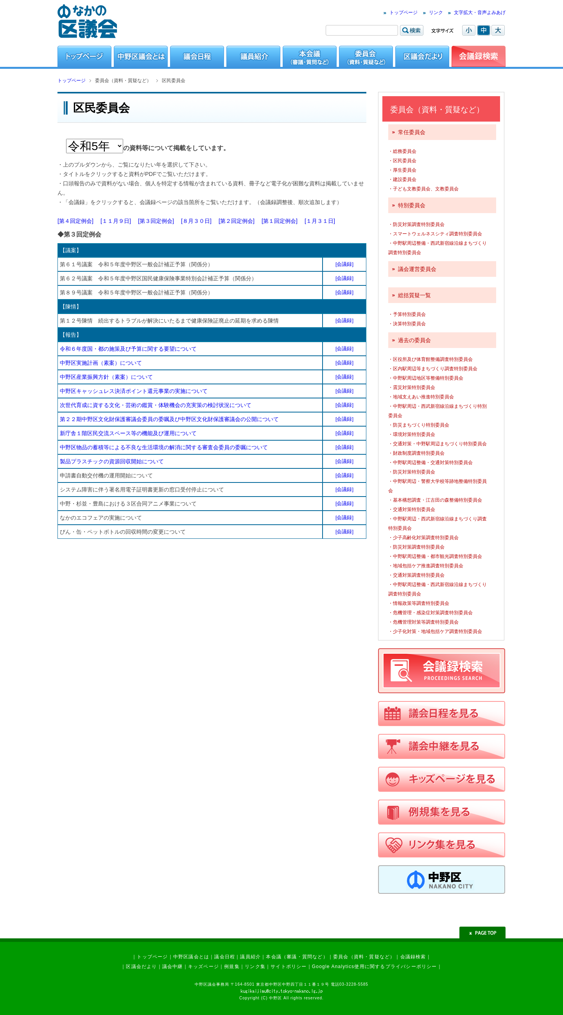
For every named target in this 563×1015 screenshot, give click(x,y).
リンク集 (255, 966)
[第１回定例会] (280, 221)
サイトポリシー (289, 966)
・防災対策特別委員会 (411, 472)
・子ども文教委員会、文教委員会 (423, 189)
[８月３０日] (196, 221)
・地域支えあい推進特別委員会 (421, 397)
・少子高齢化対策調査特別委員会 (423, 537)
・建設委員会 (402, 179)
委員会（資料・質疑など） (364, 956)
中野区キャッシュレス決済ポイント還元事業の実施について (134, 391)
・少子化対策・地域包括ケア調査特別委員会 (435, 631)
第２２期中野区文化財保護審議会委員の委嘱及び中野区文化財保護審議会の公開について (169, 419)
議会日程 (224, 956)
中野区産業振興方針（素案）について (106, 377)
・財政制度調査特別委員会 (416, 453)
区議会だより (141, 966)
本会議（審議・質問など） (297, 956)
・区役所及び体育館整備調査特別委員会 (430, 359)
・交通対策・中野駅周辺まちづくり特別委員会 (437, 443)
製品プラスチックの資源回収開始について (112, 461)
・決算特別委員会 (407, 323)
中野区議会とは (191, 956)
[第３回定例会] (156, 221)
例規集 (232, 966)
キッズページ (203, 966)
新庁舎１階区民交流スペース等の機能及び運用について (128, 433)
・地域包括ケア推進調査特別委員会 (425, 565)
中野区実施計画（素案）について (101, 363)
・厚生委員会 (402, 170)
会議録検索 (413, 956)
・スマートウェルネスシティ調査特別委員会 (435, 233)
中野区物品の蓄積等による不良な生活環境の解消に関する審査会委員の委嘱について (164, 447)
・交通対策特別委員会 (411, 509)
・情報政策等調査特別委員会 (418, 603)
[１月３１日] (320, 221)
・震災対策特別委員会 (411, 387)
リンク (436, 12)
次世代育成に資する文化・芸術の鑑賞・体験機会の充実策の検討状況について (155, 405)
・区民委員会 (402, 160)
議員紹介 (250, 956)
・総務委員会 (402, 151)
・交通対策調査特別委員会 (416, 575)
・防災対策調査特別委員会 (416, 224)
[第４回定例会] (75, 221)
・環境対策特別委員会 (411, 434)
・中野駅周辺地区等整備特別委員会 (425, 378)
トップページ (403, 12)
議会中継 (172, 966)
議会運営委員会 (417, 269)
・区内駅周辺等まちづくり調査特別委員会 (432, 368)
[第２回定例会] (237, 221)
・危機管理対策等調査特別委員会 (423, 622)
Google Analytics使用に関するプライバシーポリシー (374, 966)
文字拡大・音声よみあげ (480, 12)
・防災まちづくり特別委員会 (418, 425)
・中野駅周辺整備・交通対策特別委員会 (430, 462)
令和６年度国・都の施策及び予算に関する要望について (128, 349)
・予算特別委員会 (407, 314)
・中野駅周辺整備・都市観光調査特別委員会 (435, 556)
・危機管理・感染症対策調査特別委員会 (430, 612)
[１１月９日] (115, 221)
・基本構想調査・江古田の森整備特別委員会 (435, 500)
